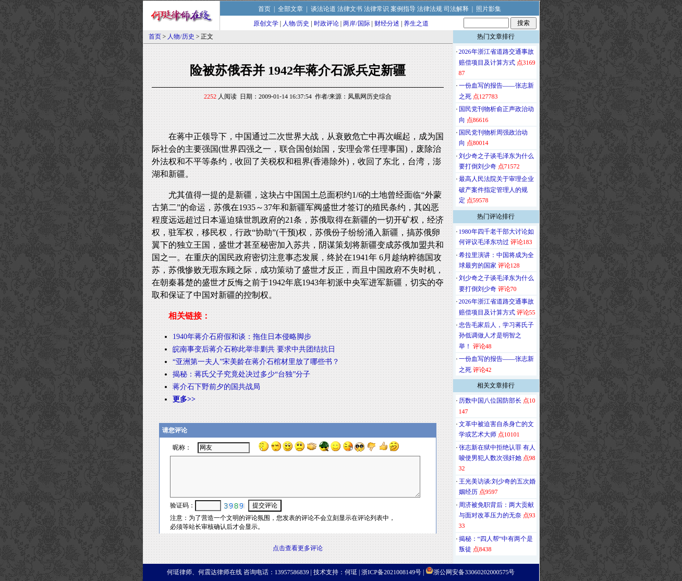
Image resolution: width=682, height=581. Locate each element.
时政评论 (326, 23)
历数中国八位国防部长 (490, 400)
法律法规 (429, 9)
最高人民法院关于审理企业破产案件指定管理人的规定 (496, 189)
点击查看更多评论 (298, 548)
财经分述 (386, 23)
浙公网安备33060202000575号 (474, 572)
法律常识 (376, 9)
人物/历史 (296, 23)
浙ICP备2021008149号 (391, 572)
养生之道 (416, 23)
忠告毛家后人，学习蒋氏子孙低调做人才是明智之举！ (496, 335)
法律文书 (349, 9)
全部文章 (290, 9)
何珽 (351, 572)
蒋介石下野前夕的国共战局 (216, 387)
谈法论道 (323, 9)
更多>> (184, 399)
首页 (264, 9)
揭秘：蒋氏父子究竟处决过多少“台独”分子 (241, 374)
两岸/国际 (356, 23)
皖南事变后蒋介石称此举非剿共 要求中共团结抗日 (254, 349)
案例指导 (403, 9)
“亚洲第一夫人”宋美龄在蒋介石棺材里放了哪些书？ (256, 362)
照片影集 (488, 9)
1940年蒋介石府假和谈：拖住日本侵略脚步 (242, 337)
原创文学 (265, 23)
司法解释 (456, 9)
